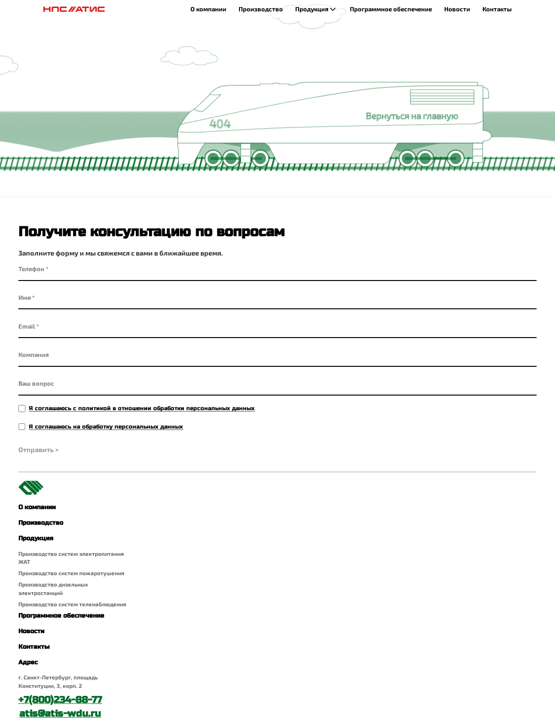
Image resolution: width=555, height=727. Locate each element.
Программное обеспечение (391, 9)
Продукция (316, 9)
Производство (261, 9)
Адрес (28, 662)
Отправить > (38, 450)
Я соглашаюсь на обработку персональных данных (106, 426)
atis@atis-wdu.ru (60, 713)
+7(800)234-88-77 (60, 699)
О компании (208, 9)
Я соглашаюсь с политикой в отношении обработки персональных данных (142, 408)
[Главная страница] (74, 9)
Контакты (497, 9)
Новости (457, 9)
